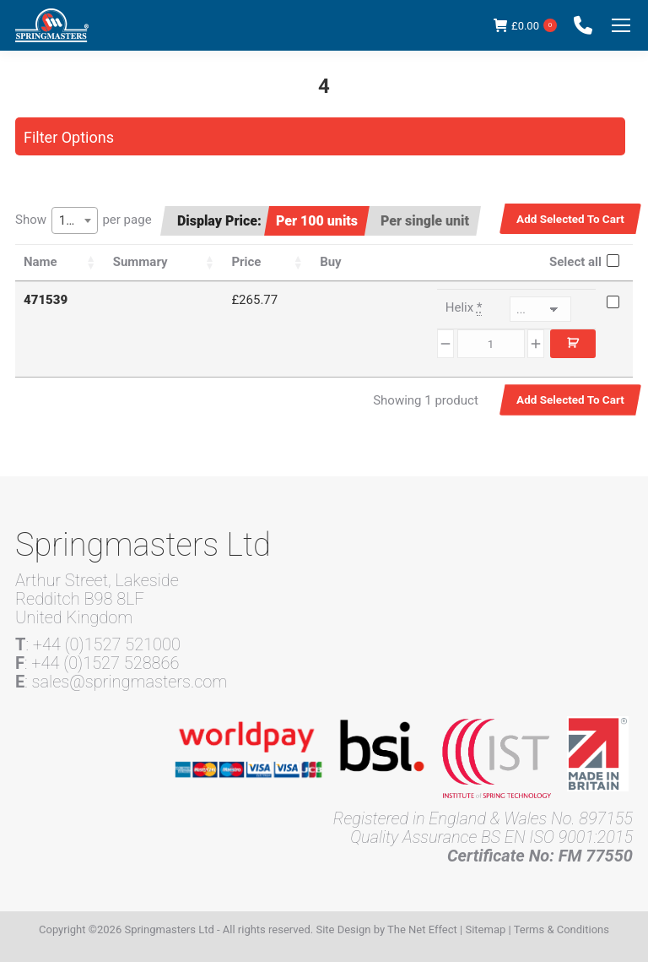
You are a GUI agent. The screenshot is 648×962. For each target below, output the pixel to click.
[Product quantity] (491, 343)
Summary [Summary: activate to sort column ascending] (140, 261)
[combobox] (74, 220)
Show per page (83, 220)
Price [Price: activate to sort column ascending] (246, 261)
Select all (575, 261)
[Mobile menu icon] (621, 25)
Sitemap (485, 929)
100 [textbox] (69, 220)
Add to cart (573, 343)
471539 (46, 299)
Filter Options (69, 137)
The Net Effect (422, 929)
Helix (464, 308)
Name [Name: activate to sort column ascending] (40, 261)
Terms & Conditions (561, 929)
